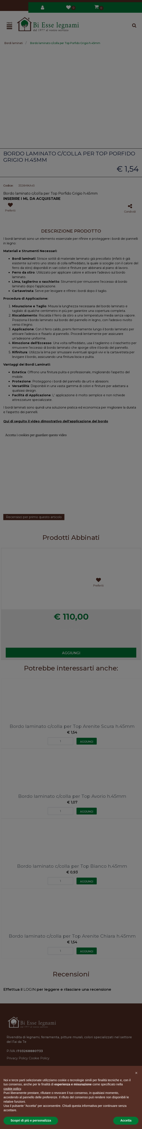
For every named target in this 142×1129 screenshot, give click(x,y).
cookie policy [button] (12, 1088)
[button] (136, 1072)
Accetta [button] (125, 1120)
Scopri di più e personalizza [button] (31, 1120)
